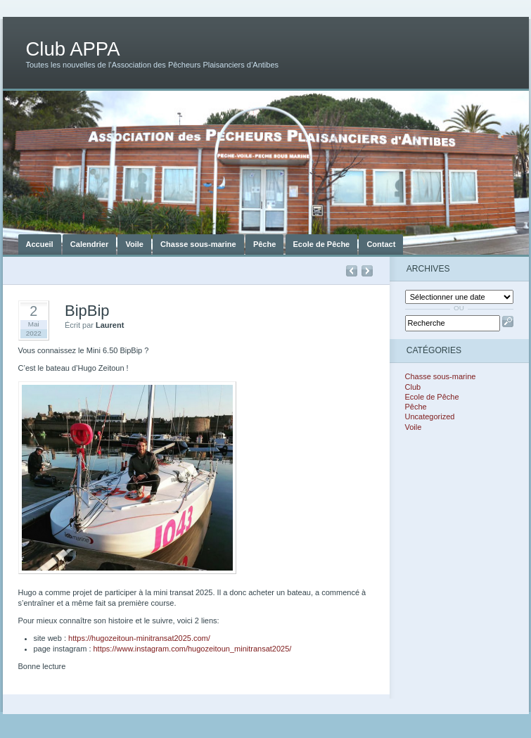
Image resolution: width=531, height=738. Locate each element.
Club (413, 387)
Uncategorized (430, 416)
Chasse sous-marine (198, 244)
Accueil (39, 244)
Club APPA (73, 49)
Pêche (264, 244)
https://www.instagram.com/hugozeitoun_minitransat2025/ (193, 648)
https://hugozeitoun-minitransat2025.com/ (139, 638)
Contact (380, 244)
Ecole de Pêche (321, 244)
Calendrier (89, 244)
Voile (134, 244)
